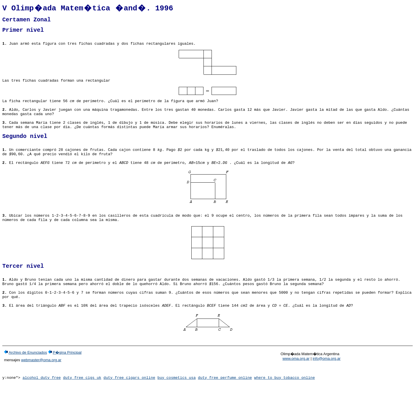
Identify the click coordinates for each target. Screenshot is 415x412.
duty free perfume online (225, 407)
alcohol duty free (41, 407)
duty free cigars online (129, 407)
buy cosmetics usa (176, 407)
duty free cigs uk (82, 407)
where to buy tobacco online (284, 407)
